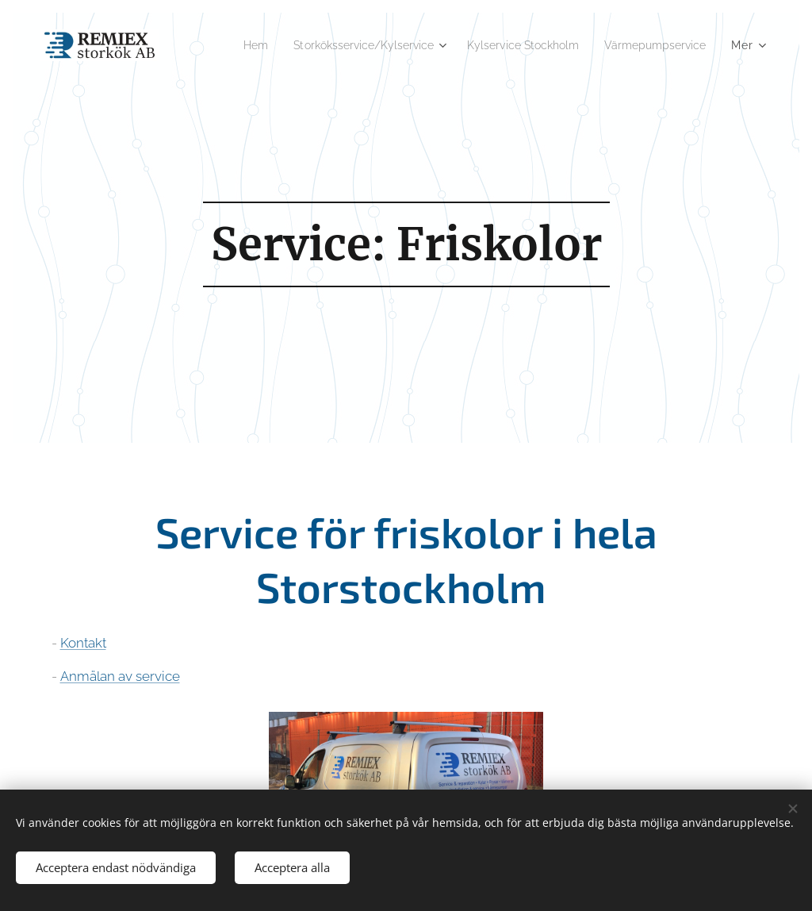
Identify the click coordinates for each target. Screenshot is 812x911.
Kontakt (83, 643)
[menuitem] (218, 45)
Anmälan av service (120, 676)
